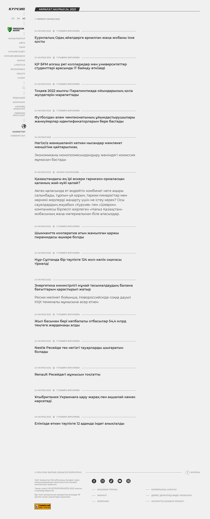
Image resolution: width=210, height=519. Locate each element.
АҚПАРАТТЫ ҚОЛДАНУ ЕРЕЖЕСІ (167, 501)
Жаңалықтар (17, 38)
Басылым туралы (107, 490)
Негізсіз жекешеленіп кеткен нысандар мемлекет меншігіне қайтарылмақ (78, 145)
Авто (22, 42)
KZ (23, 18)
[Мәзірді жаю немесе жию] (23, 87)
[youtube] (120, 481)
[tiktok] (111, 481)
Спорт (21, 78)
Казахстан (19, 127)
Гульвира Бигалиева (68, 31)
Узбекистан (18, 131)
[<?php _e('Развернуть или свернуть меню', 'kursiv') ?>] (23, 121)
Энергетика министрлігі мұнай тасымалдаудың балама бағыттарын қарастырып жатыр (84, 287)
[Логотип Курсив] (16, 8)
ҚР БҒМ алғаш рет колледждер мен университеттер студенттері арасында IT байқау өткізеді (81, 66)
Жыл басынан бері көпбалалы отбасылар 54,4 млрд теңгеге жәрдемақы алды (80, 323)
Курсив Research (15, 56)
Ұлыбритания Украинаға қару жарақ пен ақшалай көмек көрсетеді (85, 399)
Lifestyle (20, 64)
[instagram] (102, 481)
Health (21, 73)
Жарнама (19, 102)
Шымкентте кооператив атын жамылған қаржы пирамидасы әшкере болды (77, 235)
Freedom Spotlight (14, 111)
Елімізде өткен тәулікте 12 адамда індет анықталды (79, 424)
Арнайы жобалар (15, 106)
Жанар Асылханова (68, 172)
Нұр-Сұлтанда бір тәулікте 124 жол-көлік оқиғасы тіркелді (78, 262)
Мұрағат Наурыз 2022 (47, 19)
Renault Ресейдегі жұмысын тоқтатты (67, 374)
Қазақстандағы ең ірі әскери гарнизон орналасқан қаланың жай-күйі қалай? (79, 181)
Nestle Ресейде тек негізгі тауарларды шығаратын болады (79, 350)
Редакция (19, 97)
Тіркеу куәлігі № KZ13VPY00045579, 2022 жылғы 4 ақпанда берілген (58, 489)
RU (13, 18)
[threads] (128, 481)
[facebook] (94, 481)
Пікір (22, 47)
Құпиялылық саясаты (164, 490)
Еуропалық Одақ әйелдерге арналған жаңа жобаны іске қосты (84, 40)
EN (18, 18)
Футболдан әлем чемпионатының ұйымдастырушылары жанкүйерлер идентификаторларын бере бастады (85, 119)
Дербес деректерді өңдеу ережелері (171, 495)
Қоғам (21, 60)
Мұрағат (102, 495)
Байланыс (103, 501)
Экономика (18, 69)
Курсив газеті (17, 51)
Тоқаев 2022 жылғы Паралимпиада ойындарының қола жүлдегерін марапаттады (84, 93)
